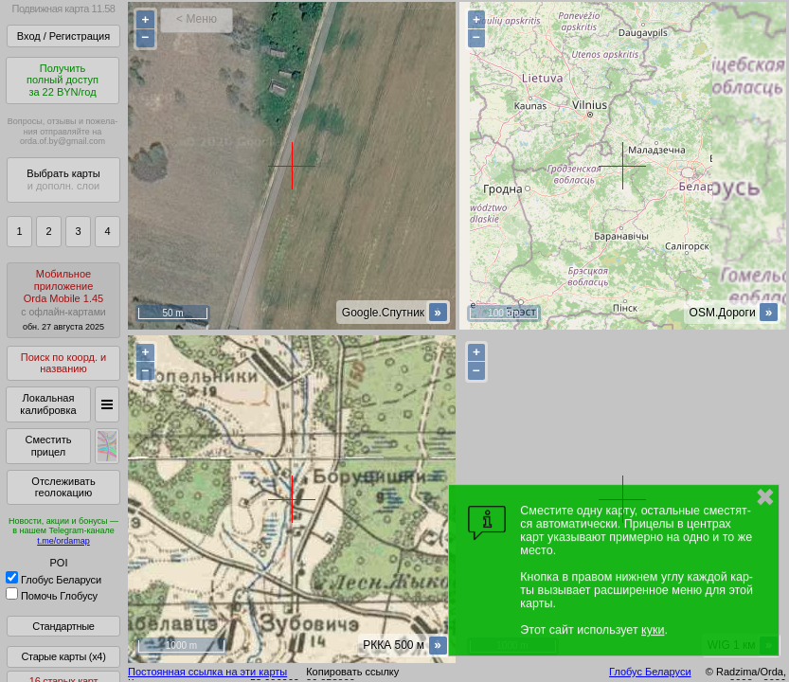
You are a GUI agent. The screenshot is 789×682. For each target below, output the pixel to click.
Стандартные (63, 626)
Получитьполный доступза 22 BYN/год (63, 80)
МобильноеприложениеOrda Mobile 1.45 (63, 300)
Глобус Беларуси (53, 579)
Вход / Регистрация (63, 36)
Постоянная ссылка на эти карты (207, 671)
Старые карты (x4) (63, 656)
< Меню (196, 19)
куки (652, 630)
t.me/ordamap (63, 541)
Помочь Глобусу (52, 595)
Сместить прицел (48, 446)
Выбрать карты (63, 179)
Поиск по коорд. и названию (63, 363)
